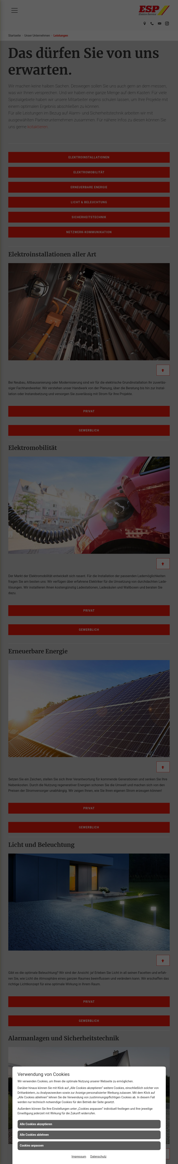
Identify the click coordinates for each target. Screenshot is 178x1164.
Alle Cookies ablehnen (34, 1134)
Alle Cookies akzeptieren (36, 1124)
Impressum (78, 1156)
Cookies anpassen (32, 1145)
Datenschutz (98, 1156)
